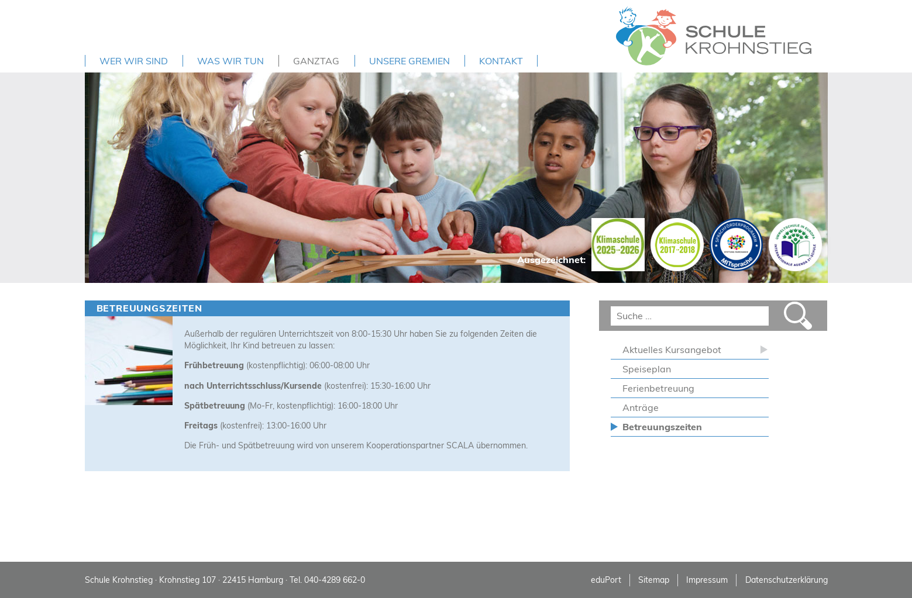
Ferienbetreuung (658, 388)
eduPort (606, 580)
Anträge (640, 407)
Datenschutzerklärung (786, 580)
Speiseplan (646, 369)
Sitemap (653, 580)
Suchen (798, 315)
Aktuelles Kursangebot (671, 349)
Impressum (707, 580)
